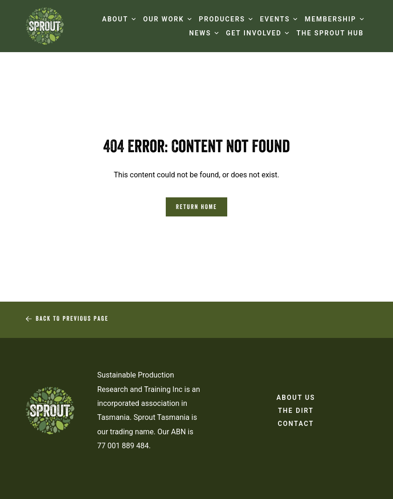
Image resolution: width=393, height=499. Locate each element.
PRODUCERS (222, 19)
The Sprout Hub (330, 33)
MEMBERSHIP (331, 19)
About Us (296, 399)
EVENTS (275, 19)
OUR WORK (163, 19)
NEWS (200, 33)
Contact (296, 425)
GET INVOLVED (253, 33)
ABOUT (115, 19)
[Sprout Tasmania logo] (45, 26)
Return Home (196, 207)
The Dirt (296, 412)
